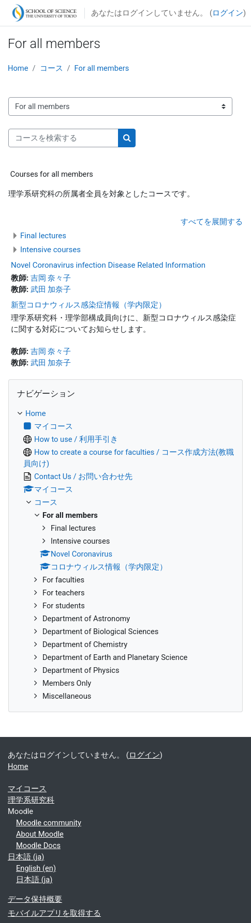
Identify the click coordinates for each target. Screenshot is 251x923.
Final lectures (43, 235)
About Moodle (40, 834)
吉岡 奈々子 (51, 278)
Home (18, 68)
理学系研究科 (31, 800)
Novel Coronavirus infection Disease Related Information (108, 265)
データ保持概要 (35, 899)
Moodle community (48, 822)
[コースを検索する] (63, 138)
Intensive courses (50, 249)
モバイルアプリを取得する (54, 913)
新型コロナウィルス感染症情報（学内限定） (88, 305)
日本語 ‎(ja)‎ (26, 857)
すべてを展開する (212, 221)
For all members (102, 68)
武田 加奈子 (51, 289)
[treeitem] (125, 555)
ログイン (227, 13)
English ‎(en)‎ (36, 868)
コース (51, 68)
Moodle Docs (38, 845)
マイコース (27, 788)
